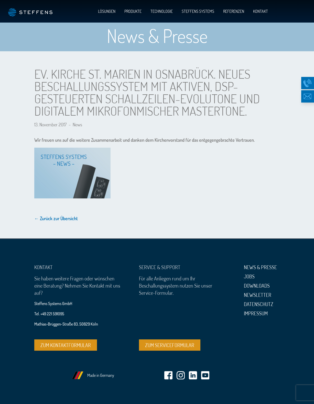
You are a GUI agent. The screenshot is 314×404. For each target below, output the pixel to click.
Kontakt (260, 11)
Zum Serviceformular (169, 345)
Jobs (249, 276)
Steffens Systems (198, 11)
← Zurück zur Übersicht (56, 218)
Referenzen (233, 11)
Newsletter (257, 294)
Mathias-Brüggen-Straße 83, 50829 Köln (66, 324)
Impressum (256, 313)
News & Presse (260, 267)
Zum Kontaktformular (65, 345)
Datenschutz (258, 304)
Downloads (257, 285)
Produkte (133, 11)
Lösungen (106, 11)
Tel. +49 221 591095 (49, 313)
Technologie (161, 11)
